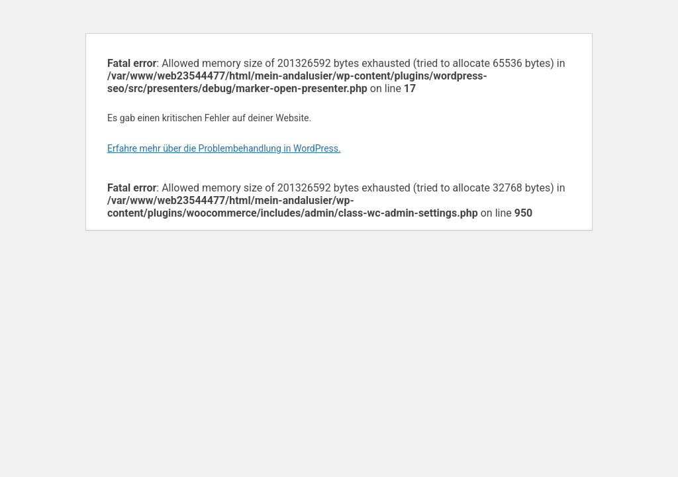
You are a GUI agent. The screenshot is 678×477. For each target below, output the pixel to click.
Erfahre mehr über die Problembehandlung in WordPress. (224, 148)
